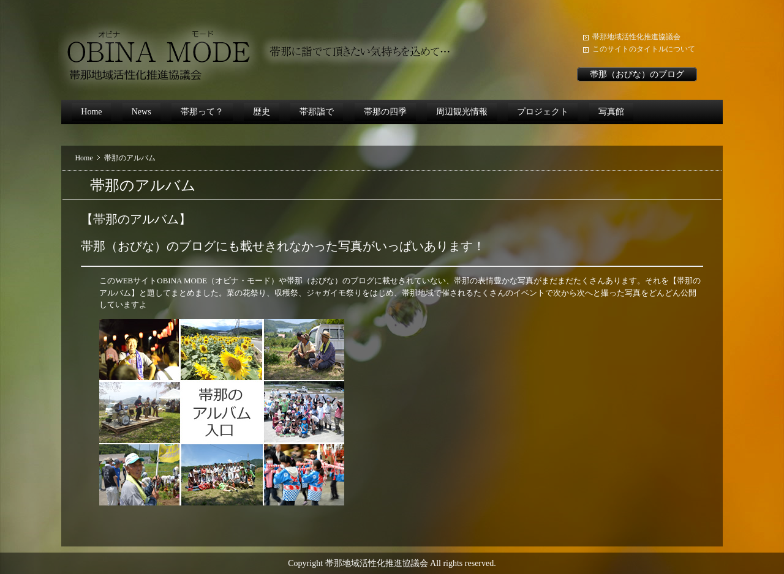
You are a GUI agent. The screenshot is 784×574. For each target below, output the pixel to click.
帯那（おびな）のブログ (637, 74)
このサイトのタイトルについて (643, 49)
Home (91, 111)
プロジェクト (542, 111)
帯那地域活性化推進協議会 (636, 36)
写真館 (611, 111)
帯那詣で (317, 111)
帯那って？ (202, 111)
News (141, 111)
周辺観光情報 (462, 111)
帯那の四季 (385, 111)
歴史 (261, 111)
